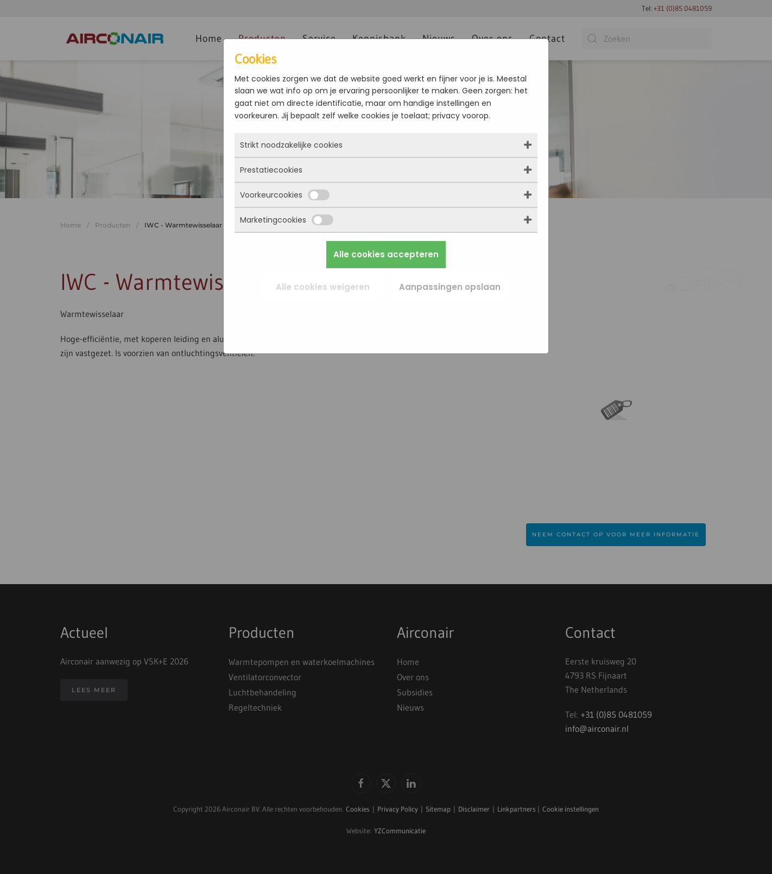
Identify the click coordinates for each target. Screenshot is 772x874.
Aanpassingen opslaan (450, 287)
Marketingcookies (286, 219)
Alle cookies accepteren (386, 254)
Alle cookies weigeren (323, 287)
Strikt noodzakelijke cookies (291, 145)
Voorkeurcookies (285, 194)
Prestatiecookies (271, 169)
